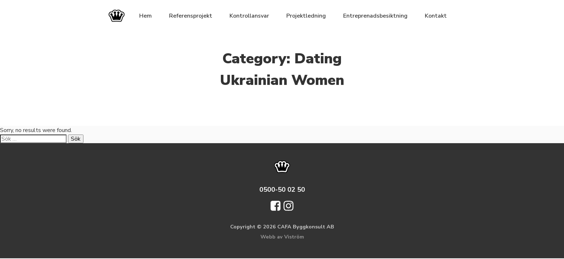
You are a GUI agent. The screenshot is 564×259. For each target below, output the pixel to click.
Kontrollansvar (249, 16)
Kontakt (436, 16)
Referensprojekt (190, 16)
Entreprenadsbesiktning (375, 16)
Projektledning (306, 16)
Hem (145, 16)
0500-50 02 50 (282, 189)
